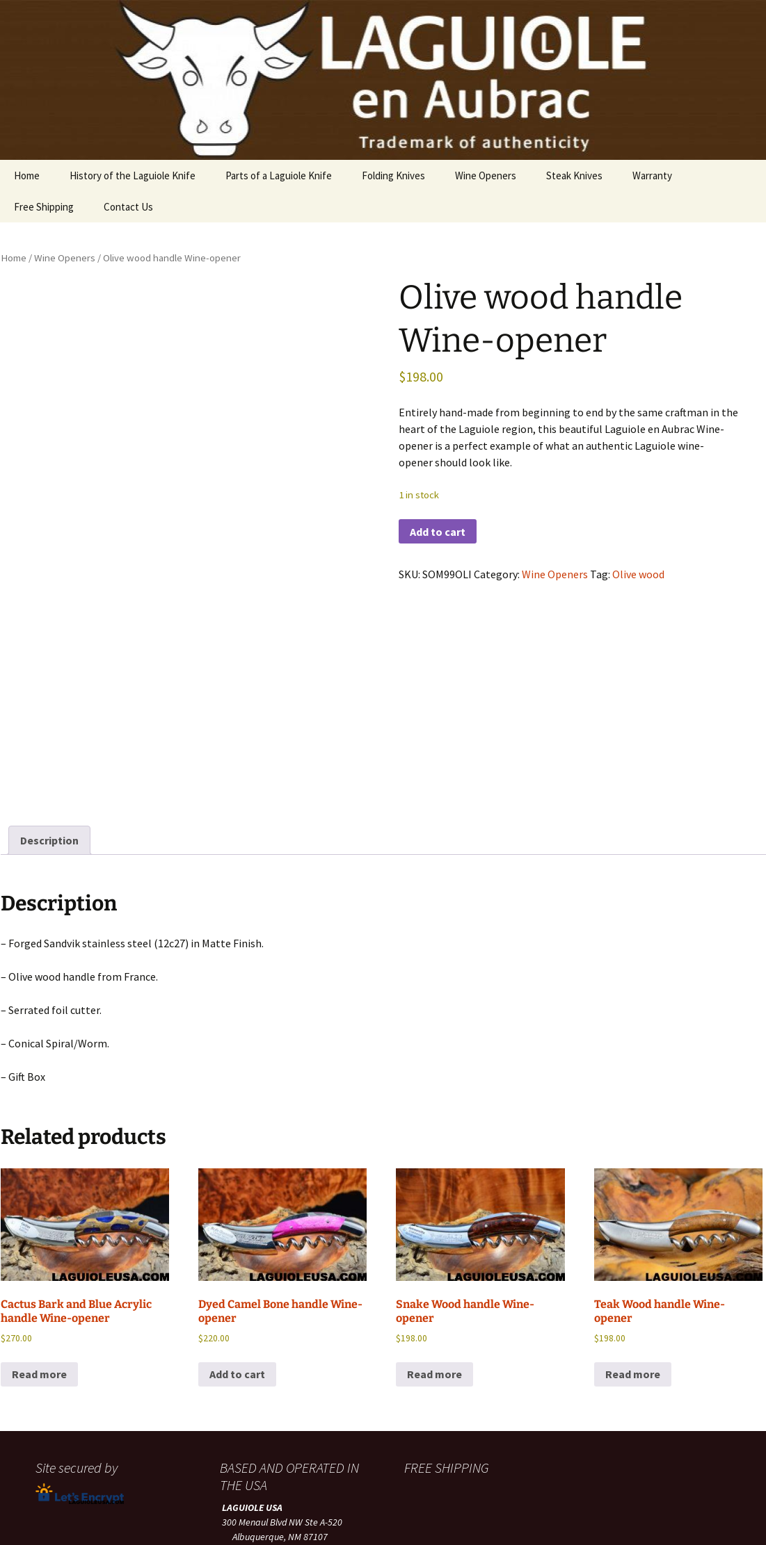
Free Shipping (44, 206)
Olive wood (638, 574)
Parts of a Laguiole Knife (278, 175)
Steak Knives (574, 175)
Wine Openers (485, 175)
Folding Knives (393, 175)
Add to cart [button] (237, 1211)
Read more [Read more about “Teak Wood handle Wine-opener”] (632, 1211)
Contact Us (128, 206)
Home (27, 175)
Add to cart (437, 532)
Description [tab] (49, 678)
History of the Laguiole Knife (133, 175)
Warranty (652, 175)
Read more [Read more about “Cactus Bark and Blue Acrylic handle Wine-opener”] (39, 1211)
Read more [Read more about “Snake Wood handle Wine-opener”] (434, 1211)
